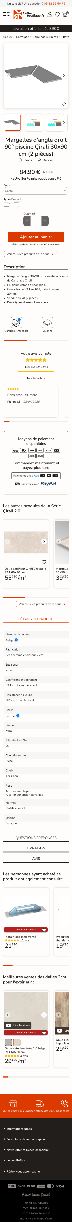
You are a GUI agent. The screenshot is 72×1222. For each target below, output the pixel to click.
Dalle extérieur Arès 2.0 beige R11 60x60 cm (25, 1050)
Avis (36, 858)
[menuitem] (13, 123)
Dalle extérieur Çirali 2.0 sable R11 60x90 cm (25, 570)
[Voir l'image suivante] (44, 541)
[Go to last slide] (8, 75)
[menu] (7, 14)
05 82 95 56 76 (54, 4)
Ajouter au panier (36, 237)
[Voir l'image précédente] (7, 541)
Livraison (36, 848)
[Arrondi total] (7, 205)
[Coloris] (36, 191)
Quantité (29, 214)
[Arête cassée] (17, 205)
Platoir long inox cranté (20, 937)
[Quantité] (36, 221)
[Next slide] (64, 122)
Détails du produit (36, 619)
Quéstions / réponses (36, 838)
